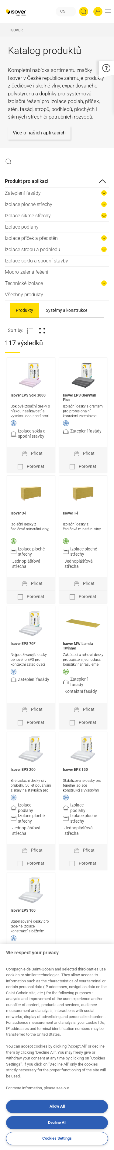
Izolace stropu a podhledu (32, 249)
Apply (8, 161)
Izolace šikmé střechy (28, 216)
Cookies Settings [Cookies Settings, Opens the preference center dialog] (57, 1138)
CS (62, 11)
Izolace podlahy (22, 227)
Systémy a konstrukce (66, 310)
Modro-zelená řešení (26, 272)
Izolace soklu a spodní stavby (36, 261)
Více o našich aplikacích (39, 133)
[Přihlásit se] (97, 11)
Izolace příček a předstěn (31, 238)
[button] (108, 12)
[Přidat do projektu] (31, 453)
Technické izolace (24, 283)
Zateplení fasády (23, 193)
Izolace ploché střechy (28, 204)
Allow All (57, 1106)
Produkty (24, 310)
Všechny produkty (24, 294)
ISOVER (16, 30)
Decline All (57, 1122)
